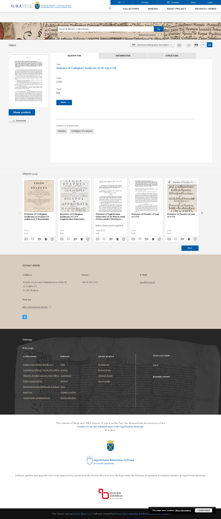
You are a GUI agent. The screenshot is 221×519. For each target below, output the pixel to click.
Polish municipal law (32, 381)
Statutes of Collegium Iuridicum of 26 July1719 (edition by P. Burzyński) (36, 216)
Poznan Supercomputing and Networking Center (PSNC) (141, 513)
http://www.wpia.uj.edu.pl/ (36, 307)
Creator (64, 370)
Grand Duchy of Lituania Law (36, 397)
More (190, 248)
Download (18, 120)
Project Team (104, 370)
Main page (28, 348)
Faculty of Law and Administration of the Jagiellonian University (110, 426)
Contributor (66, 375)
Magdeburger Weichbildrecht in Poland (41, 386)
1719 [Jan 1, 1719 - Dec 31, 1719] (59, 81)
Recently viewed (206, 9)
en (209, 45)
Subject (64, 381)
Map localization (68, 397)
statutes (62, 131)
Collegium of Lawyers (81, 131)
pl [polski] (124, 2)
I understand (203, 510)
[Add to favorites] (188, 45)
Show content (22, 112)
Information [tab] (123, 56)
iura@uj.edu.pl (147, 282)
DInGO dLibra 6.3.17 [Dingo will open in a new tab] (83, 513)
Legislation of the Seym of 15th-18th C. (41, 370)
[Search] (159, 29)
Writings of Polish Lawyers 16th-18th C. (41, 375)
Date (63, 386)
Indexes (153, 9)
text (58, 92)
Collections (131, 9)
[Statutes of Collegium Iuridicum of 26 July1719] (28, 80)
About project (176, 9)
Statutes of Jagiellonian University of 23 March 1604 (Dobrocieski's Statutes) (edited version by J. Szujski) (110, 216)
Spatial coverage (68, 392)
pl (203, 45)
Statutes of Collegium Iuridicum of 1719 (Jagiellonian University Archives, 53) (72, 216)
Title (63, 364)
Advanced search (147, 35)
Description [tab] (74, 56)
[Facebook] (24, 317)
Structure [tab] (172, 56)
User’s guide (104, 381)
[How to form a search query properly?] (161, 35)
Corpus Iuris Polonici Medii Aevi (38, 364)
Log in (155, 365)
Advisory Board (105, 375)
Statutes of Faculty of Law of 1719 (145, 215)
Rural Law (27, 392)
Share (193, 2)
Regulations (103, 364)
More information (183, 510)
